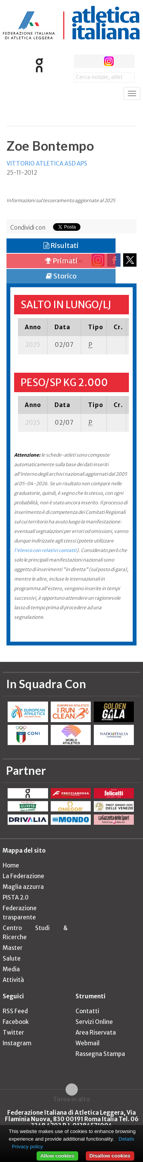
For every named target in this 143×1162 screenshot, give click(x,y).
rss (123, 61)
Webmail (88, 1043)
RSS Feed (15, 1011)
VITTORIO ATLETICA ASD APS (46, 163)
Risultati (61, 245)
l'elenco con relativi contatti (45, 550)
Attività (13, 979)
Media (11, 969)
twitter (95, 61)
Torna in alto (71, 1099)
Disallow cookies (110, 1156)
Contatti (87, 1011)
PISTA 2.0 (16, 897)
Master (12, 947)
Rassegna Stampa (100, 1053)
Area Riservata (96, 1032)
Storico (61, 276)
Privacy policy (27, 1146)
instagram (109, 61)
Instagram (17, 1043)
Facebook (16, 1021)
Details (126, 1139)
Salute (12, 958)
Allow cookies (57, 1156)
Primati (61, 260)
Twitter (13, 1032)
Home (11, 865)
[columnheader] (33, 327)
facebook (80, 61)
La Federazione (23, 876)
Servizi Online (94, 1021)
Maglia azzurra (23, 886)
